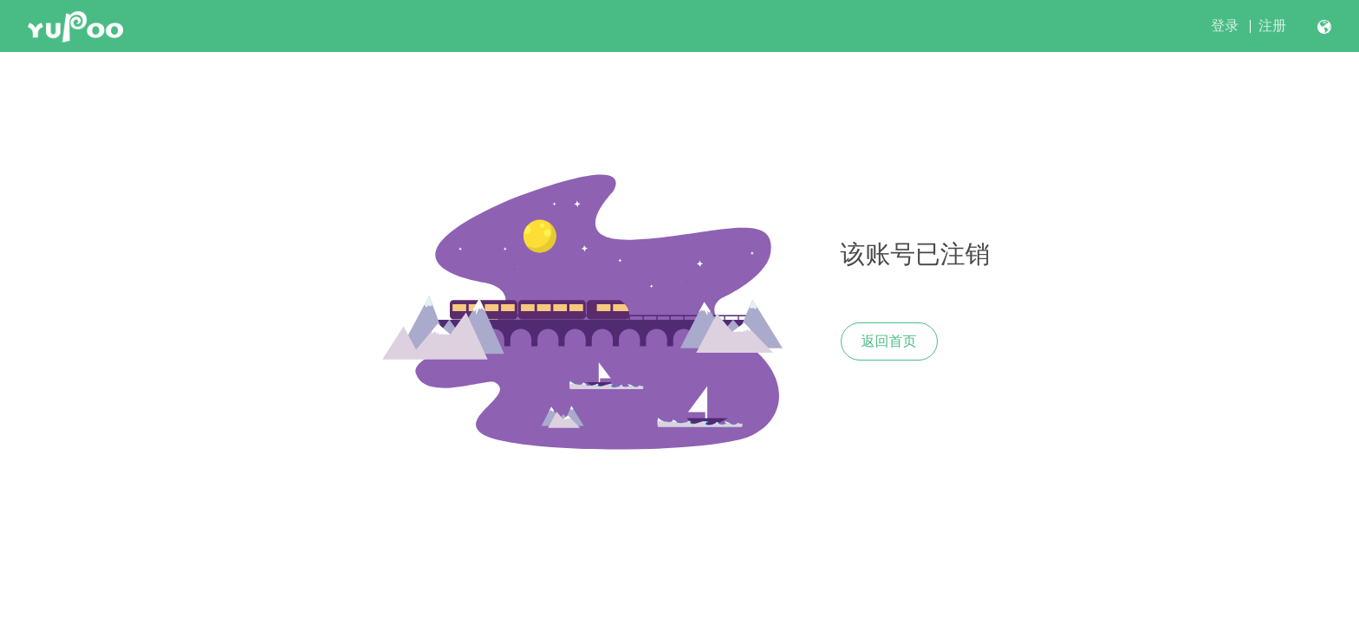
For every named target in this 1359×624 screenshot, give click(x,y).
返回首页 (889, 341)
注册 (1272, 25)
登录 (1225, 25)
